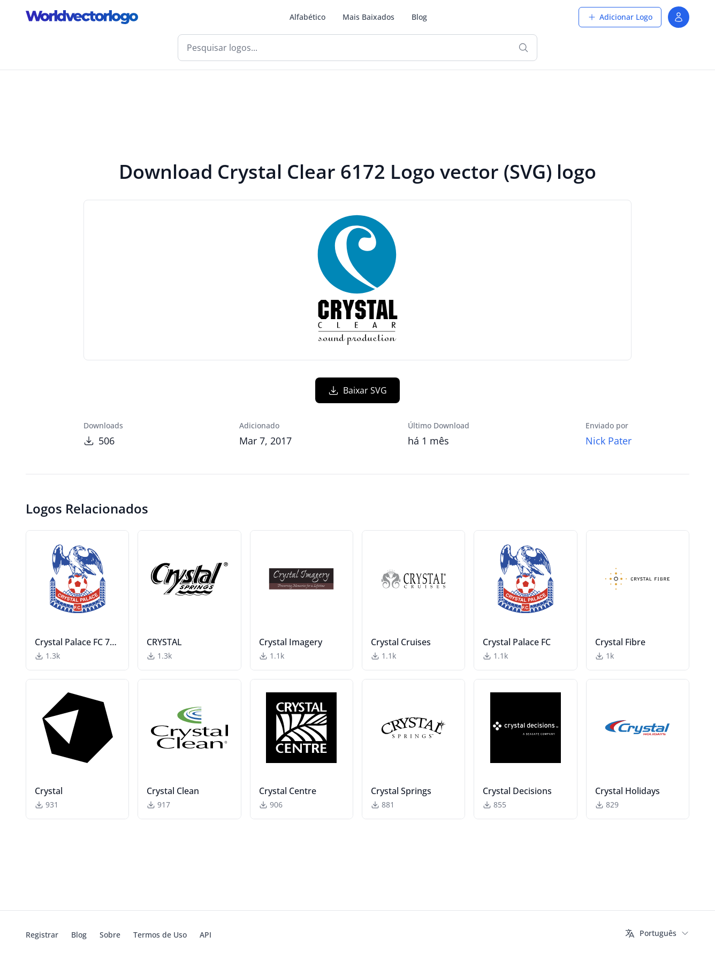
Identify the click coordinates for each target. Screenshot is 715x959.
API (205, 935)
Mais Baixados (368, 17)
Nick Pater (608, 440)
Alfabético (307, 17)
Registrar (42, 935)
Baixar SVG (357, 390)
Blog (419, 17)
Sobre (110, 935)
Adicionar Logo (620, 17)
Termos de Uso (160, 935)
